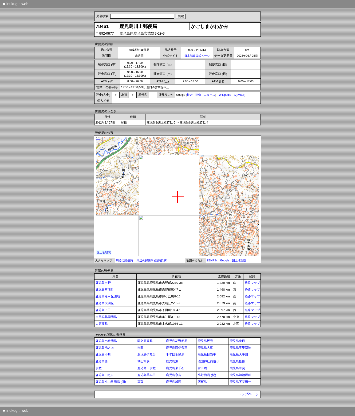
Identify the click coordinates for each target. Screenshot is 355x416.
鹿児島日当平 (207, 354)
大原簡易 (101, 323)
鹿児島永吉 (173, 375)
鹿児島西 (101, 361)
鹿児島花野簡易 (176, 341)
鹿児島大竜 (205, 347)
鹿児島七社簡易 (106, 341)
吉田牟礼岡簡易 (106, 317)
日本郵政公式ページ (197, 55)
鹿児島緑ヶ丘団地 (107, 296)
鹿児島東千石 (175, 368)
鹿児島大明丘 (104, 303)
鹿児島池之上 (104, 347)
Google (224, 260)
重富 (140, 382)
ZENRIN (212, 260)
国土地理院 (239, 260)
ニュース (209, 94)
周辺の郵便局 (124, 260)
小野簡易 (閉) (207, 375)
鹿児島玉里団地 (240, 347)
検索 (190, 94)
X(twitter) (239, 94)
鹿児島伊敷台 (146, 354)
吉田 (140, 347)
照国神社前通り (208, 361)
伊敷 (98, 368)
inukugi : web (15, 3)
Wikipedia (225, 94)
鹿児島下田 (103, 310)
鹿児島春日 (237, 341)
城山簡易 (143, 361)
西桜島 (202, 382)
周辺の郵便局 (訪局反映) (152, 260)
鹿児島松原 (237, 361)
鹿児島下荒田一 (240, 382)
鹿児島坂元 (205, 341)
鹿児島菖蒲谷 (104, 289)
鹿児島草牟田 (146, 375)
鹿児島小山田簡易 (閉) (110, 382)
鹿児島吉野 (103, 282)
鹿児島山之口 (104, 375)
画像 (198, 94)
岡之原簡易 (145, 341)
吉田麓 (202, 368)
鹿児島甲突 (237, 368)
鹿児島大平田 (239, 354)
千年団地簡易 (175, 354)
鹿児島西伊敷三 (176, 347)
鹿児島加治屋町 (240, 375)
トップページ (248, 394)
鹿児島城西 (173, 382)
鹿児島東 (172, 361)
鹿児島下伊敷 (146, 368)
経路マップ (252, 282)
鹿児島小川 (103, 354)
